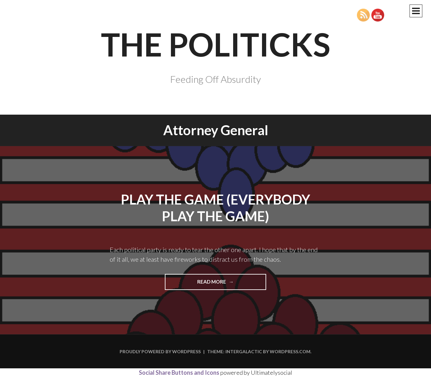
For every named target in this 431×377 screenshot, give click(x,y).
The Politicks (215, 44)
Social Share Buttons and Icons (179, 372)
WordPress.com (290, 351)
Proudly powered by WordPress (160, 351)
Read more (227, 284)
